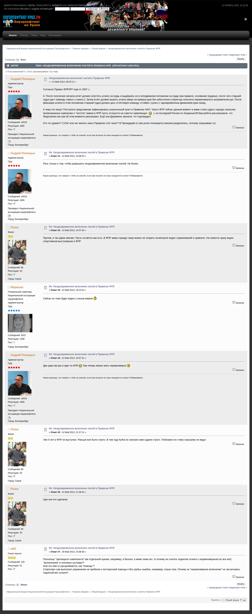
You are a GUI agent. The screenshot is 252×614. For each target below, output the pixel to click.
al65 (13, 548)
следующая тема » (237, 55)
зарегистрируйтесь (79, 5)
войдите (57, 5)
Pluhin (15, 227)
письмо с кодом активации (36, 9)
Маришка (17, 287)
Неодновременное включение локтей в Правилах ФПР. (79, 78)
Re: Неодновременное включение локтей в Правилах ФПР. (82, 152)
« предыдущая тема (217, 55)
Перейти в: (216, 600)
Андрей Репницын (23, 78)
